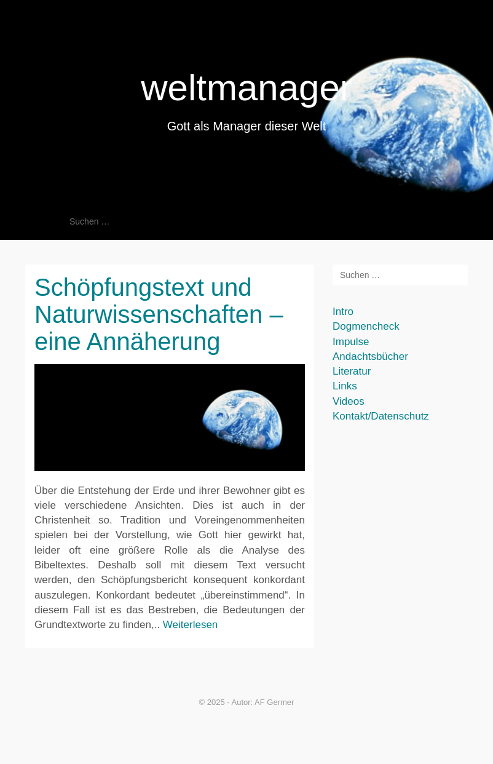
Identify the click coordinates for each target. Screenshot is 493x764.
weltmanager (246, 87)
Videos (349, 401)
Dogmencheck (366, 326)
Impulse (351, 342)
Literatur (352, 371)
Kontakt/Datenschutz (381, 416)
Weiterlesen (190, 625)
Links (345, 386)
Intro (343, 311)
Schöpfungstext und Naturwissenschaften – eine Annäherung (158, 314)
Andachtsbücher (370, 356)
